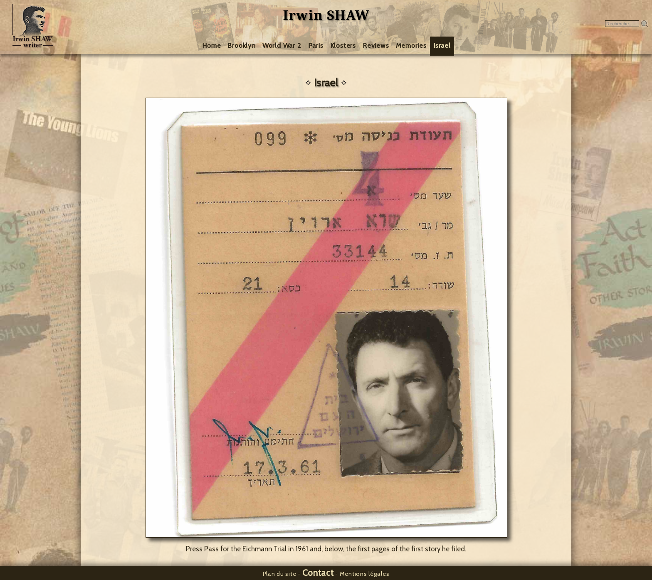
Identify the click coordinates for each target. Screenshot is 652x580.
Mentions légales (365, 574)
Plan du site (279, 574)
